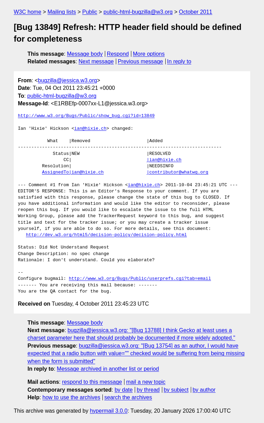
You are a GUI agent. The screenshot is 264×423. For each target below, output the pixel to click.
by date (123, 390)
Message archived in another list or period (108, 369)
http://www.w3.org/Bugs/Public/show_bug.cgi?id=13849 (86, 116)
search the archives (128, 397)
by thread (148, 390)
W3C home (27, 12)
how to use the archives (71, 397)
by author (204, 390)
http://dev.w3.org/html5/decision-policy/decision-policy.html (106, 235)
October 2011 (195, 12)
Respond (118, 54)
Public (89, 12)
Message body (85, 54)
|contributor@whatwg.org (177, 172)
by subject (176, 390)
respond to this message (92, 382)
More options (149, 54)
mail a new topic (146, 382)
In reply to (179, 61)
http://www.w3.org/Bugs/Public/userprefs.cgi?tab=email (140, 279)
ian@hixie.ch (90, 129)
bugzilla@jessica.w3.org (67, 80)
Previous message (140, 61)
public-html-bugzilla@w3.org (138, 12)
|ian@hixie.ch (163, 160)
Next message (96, 61)
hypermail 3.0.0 (108, 411)
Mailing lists (61, 12)
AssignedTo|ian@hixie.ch (72, 172)
